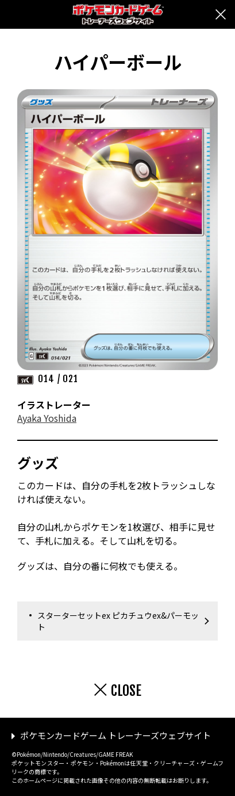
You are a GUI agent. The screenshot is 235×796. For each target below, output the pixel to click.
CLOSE (126, 690)
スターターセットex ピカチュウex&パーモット (118, 621)
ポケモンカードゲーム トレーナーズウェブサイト (115, 735)
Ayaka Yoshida (46, 418)
